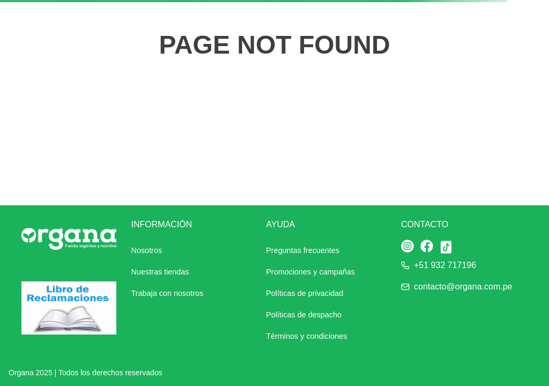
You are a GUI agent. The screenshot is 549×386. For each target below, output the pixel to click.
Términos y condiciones (306, 336)
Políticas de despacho (304, 314)
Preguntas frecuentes (302, 250)
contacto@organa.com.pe (463, 286)
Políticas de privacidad (304, 293)
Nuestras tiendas (160, 272)
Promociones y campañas (310, 272)
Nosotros (146, 250)
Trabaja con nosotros (167, 293)
